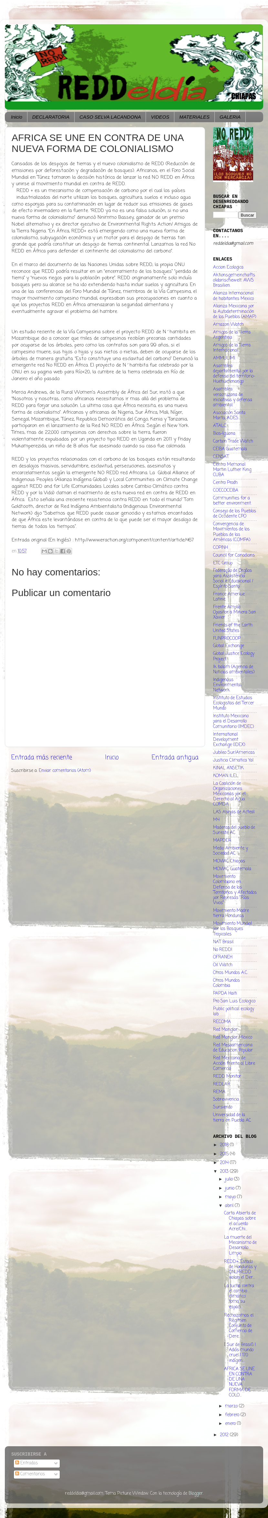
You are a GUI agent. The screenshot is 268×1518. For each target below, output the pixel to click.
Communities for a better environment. (232, 501)
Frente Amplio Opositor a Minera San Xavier (234, 612)
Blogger (196, 1493)
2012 (225, 1435)
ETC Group (222, 563)
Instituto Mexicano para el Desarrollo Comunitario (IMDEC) (233, 721)
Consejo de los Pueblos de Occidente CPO (234, 514)
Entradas (26, 1463)
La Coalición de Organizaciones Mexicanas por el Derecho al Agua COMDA (229, 794)
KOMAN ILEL (225, 776)
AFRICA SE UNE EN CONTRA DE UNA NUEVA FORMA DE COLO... (239, 1382)
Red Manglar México (232, 1037)
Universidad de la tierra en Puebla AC (232, 1118)
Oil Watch (222, 965)
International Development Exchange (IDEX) (229, 739)
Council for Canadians (234, 555)
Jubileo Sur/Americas (234, 752)
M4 (216, 820)
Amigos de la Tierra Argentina (232, 335)
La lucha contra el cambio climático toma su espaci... (239, 1296)
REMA (219, 1092)
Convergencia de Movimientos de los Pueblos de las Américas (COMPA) (231, 532)
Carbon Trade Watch (233, 441)
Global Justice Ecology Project (233, 656)
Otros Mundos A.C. (230, 972)
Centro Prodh (225, 482)
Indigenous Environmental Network (227, 685)
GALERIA (230, 117)
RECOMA (222, 1022)
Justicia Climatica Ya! (233, 760)
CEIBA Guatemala (230, 449)
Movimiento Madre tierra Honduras (231, 913)
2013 (225, 1171)
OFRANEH (222, 957)
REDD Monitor (227, 1076)
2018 (225, 1145)
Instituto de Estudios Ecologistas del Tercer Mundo (233, 703)
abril (230, 1206)
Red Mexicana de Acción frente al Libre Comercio (234, 1063)
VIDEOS (160, 117)
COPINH (220, 547)
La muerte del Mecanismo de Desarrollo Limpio (240, 1245)
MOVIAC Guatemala (232, 869)
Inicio (16, 117)
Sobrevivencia (226, 1099)
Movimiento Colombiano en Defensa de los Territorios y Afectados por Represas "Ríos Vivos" (235, 889)
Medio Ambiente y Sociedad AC (230, 851)
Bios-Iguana (224, 433)
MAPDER (222, 840)
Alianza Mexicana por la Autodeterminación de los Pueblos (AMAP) (234, 311)
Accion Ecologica (228, 267)
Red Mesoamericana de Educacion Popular (233, 1048)
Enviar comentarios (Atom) (65, 770)
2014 (225, 1163)
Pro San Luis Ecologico (234, 1001)
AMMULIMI (224, 358)
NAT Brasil (223, 942)
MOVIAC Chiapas (229, 861)
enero (231, 1423)
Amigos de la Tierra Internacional (232, 348)
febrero (233, 1415)
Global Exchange (228, 646)
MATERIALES (194, 117)
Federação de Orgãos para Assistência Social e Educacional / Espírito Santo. (233, 578)
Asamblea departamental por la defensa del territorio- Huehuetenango (234, 374)
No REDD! (222, 949)
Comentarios (30, 1474)
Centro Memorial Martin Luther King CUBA (232, 469)
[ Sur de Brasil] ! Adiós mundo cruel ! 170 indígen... (240, 1353)
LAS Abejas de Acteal (233, 812)
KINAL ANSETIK (228, 768)
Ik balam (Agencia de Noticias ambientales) (233, 670)
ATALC (219, 425)
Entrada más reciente (41, 757)
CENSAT (221, 457)
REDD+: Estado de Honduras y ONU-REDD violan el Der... (240, 1269)
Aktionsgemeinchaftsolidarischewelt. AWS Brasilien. (234, 280)
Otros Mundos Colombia (226, 983)
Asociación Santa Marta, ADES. (229, 416)
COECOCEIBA (225, 490)
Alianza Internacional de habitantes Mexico (233, 296)
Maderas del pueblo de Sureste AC (234, 830)
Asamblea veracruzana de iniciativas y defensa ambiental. (232, 397)
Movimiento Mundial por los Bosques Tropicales (232, 928)
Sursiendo (222, 1107)
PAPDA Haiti (225, 993)
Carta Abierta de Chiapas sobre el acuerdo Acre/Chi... (240, 1221)
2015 (225, 1154)
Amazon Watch (228, 324)
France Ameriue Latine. (229, 597)
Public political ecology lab (233, 1012)
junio (230, 1188)
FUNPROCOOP (227, 638)
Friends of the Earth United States (233, 628)
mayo (231, 1197)
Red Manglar (225, 1029)
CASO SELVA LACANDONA (110, 117)
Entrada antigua (175, 757)
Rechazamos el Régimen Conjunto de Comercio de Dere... (238, 1326)
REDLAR (221, 1084)
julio (229, 1179)
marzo (232, 1406)
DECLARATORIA (50, 117)
